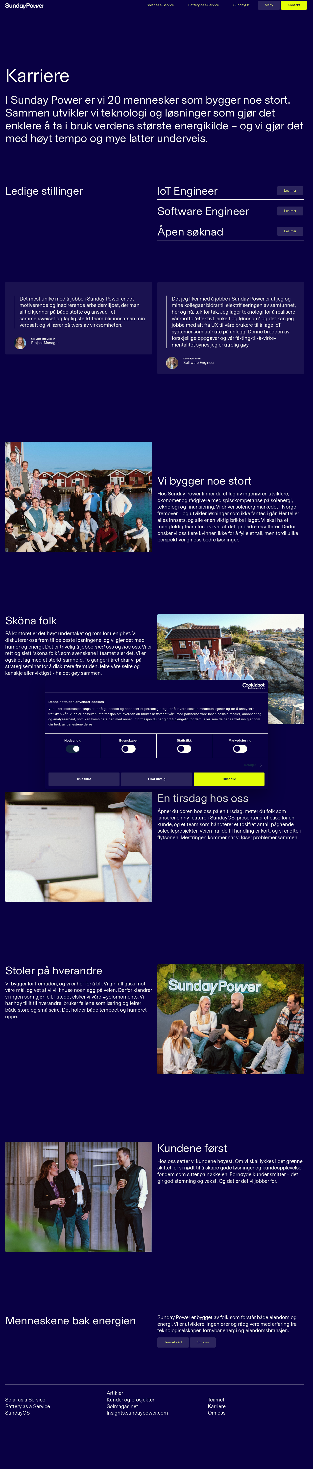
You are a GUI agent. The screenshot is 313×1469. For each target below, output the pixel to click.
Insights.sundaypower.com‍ (137, 1413)
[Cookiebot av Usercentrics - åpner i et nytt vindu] (243, 686)
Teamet (216, 1400)
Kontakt (294, 5)
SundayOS (241, 5)
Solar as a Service (160, 5)
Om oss (203, 1342)
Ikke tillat (84, 779)
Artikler (115, 1393)
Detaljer (250, 765)
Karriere (217, 1406)
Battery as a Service (203, 5)
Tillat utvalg (156, 779)
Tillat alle (229, 779)
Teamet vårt (173, 1342)
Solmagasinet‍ (122, 1406)
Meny (269, 5)
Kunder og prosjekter (130, 1400)
